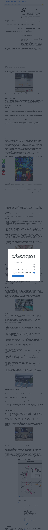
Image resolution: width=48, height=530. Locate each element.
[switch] (34, 264)
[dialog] (24, 265)
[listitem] (24, 262)
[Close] (38, 251)
